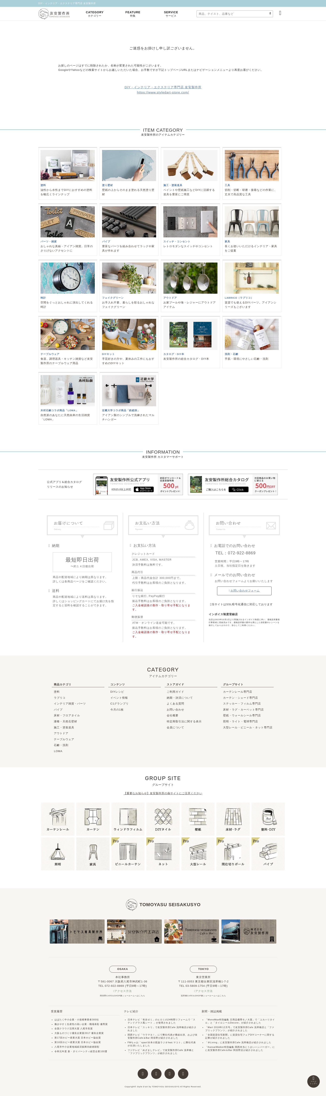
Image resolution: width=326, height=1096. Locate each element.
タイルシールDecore (227, 1022)
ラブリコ (59, 697)
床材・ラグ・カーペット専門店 (243, 709)
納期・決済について (180, 697)
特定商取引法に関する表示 (184, 721)
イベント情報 (119, 697)
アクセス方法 (123, 991)
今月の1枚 (117, 709)
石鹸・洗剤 (61, 745)
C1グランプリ (119, 703)
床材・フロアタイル (67, 715)
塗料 (57, 691)
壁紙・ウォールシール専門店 (242, 715)
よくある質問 (175, 703)
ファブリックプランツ (142, 1053)
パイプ (58, 709)
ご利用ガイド (175, 691)
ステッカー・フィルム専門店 (242, 703)
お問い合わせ (175, 709)
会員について (175, 727)
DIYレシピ (117, 691)
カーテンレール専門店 (237, 691)
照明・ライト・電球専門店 (240, 721)
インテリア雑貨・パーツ (70, 703)
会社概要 (172, 715)
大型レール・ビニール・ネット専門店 (248, 727)
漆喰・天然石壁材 (65, 721)
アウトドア (61, 733)
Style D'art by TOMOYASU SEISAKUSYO (158, 1087)
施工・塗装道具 (64, 727)
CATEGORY (95, 14)
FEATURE (133, 14)
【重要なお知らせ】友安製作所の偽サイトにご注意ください (163, 793)
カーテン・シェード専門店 (240, 697)
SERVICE (171, 14)
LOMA (58, 751)
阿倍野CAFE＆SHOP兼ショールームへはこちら (122, 996)
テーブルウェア (64, 739)
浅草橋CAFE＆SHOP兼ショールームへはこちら (203, 996)
